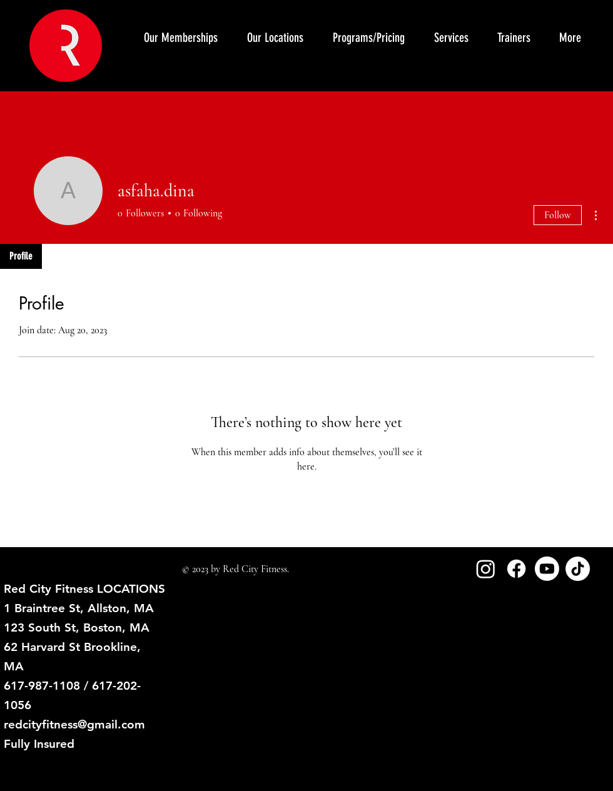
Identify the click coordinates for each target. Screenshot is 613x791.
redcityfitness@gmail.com (74, 724)
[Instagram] (486, 569)
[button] (450, 37)
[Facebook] (516, 569)
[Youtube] (547, 569)
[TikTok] (577, 569)
